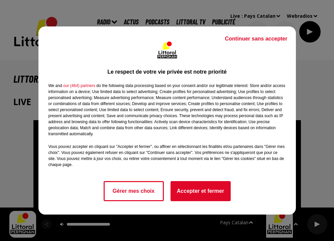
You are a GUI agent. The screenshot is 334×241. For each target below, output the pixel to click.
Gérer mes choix (133, 191)
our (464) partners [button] (79, 85)
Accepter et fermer (200, 191)
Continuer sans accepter (256, 39)
